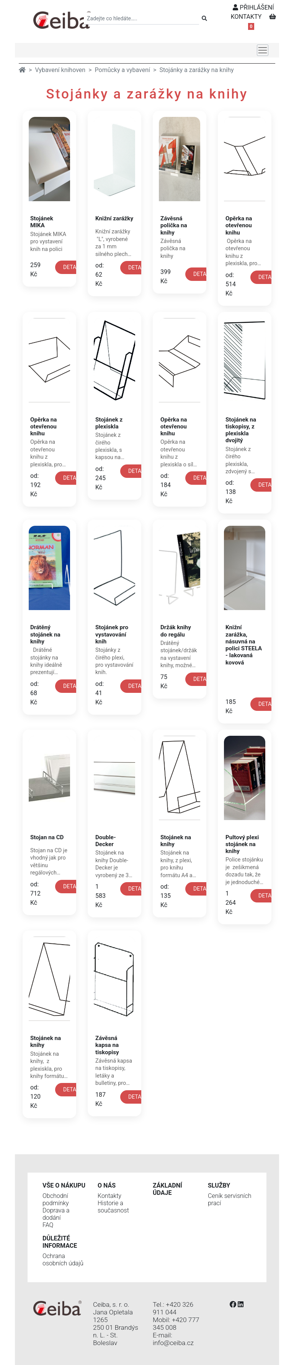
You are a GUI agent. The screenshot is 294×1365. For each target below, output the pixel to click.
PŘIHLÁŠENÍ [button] (253, 7)
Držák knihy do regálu (175, 631)
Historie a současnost (113, 1206)
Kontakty (109, 1195)
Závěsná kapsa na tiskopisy (107, 1045)
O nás (107, 1185)
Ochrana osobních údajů (62, 1259)
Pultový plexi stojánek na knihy (242, 844)
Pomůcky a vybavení (122, 70)
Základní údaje (167, 1189)
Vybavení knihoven (60, 70)
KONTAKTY (246, 16)
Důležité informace (59, 1242)
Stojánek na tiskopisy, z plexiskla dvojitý (240, 430)
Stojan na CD (47, 837)
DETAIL (72, 267)
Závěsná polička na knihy (173, 225)
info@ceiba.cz (173, 1343)
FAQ (47, 1225)
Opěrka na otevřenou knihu (238, 225)
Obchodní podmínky (55, 1199)
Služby (219, 1185)
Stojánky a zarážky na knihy (196, 70)
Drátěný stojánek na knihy (45, 634)
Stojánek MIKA (41, 222)
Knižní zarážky (114, 218)
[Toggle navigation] (262, 50)
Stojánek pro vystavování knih (111, 634)
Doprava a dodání (55, 1214)
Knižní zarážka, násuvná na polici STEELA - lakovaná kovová (243, 645)
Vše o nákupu (63, 1185)
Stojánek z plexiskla (108, 423)
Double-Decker (105, 841)
